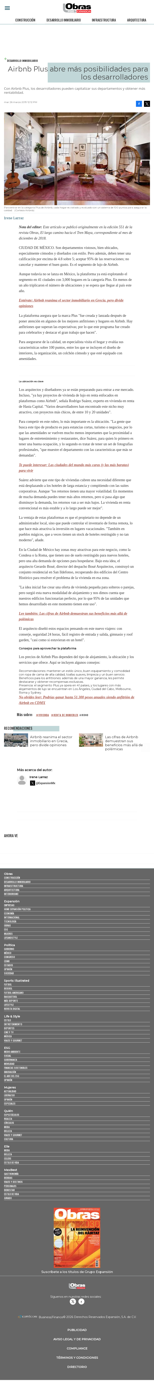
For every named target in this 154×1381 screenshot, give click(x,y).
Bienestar (9, 1190)
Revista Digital (12, 1008)
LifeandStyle (11, 937)
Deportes (9, 1028)
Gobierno (9, 949)
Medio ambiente (12, 1051)
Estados (8, 965)
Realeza (8, 1118)
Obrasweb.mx (81, 1301)
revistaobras (73, 1301)
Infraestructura (104, 20)
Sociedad (9, 973)
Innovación (10, 1072)
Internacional (11, 917)
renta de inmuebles (66, 715)
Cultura (8, 1139)
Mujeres (8, 933)
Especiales (9, 1103)
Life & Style (12, 1016)
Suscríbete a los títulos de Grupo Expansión (77, 1272)
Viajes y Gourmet (13, 1040)
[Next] (145, 738)
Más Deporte (11, 1000)
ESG (6, 929)
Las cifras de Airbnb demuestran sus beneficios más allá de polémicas (124, 743)
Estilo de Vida (11, 1194)
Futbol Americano (13, 992)
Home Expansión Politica (17, 909)
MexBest (10, 1170)
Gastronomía (11, 1173)
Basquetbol (10, 996)
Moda (7, 1127)
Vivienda (43, 715)
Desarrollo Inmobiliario (64, 20)
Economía (9, 913)
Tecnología (10, 921)
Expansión (11, 901)
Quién (8, 1111)
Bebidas (8, 1177)
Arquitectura (136, 20)
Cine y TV (8, 1032)
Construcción (25, 20)
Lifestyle (9, 1004)
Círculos (9, 1122)
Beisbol (8, 988)
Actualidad (10, 1091)
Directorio (77, 1367)
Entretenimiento (13, 1024)
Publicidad (77, 1330)
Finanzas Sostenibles (15, 1067)
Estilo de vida (11, 1162)
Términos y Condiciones (77, 1358)
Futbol (8, 984)
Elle (6, 1146)
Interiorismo (11, 894)
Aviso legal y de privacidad (77, 1339)
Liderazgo (9, 1095)
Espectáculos (11, 1114)
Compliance (77, 1348)
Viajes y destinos (13, 1181)
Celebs (7, 1158)
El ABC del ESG (11, 1076)
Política (9, 945)
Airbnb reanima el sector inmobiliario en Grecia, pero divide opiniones (51, 741)
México (7, 953)
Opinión (8, 969)
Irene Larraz (38, 777)
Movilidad (9, 1063)
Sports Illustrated (16, 980)
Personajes (10, 1186)
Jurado (8, 1198)
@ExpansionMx (45, 783)
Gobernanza (10, 1059)
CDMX (7, 961)
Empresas (9, 905)
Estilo (7, 1020)
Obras (8, 874)
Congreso (9, 957)
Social (7, 1055)
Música (8, 1036)
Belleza (8, 1131)
